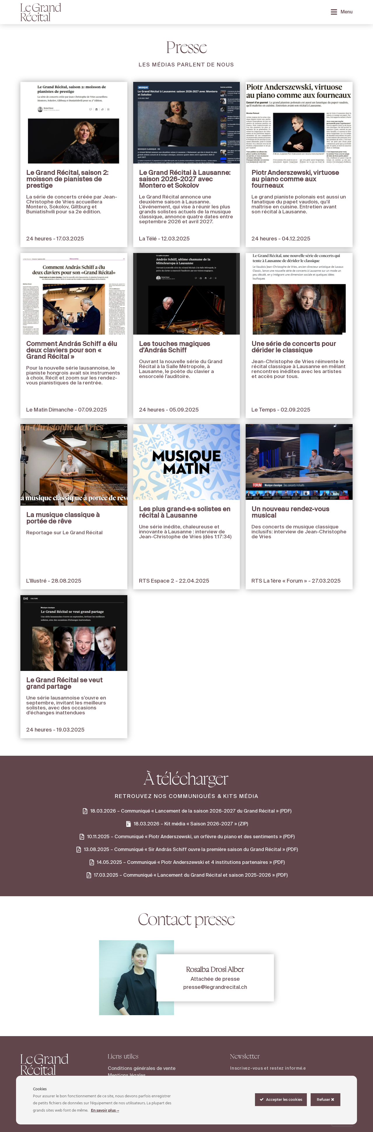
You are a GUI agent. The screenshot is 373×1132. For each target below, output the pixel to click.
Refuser (325, 1099)
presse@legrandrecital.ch (215, 987)
